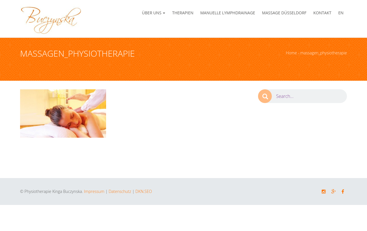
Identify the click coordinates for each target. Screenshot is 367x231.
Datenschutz (120, 191)
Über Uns (153, 12)
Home (291, 53)
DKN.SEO (143, 191)
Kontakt (322, 12)
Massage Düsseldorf (284, 12)
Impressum (94, 191)
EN (340, 12)
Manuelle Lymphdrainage (227, 12)
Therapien (182, 12)
